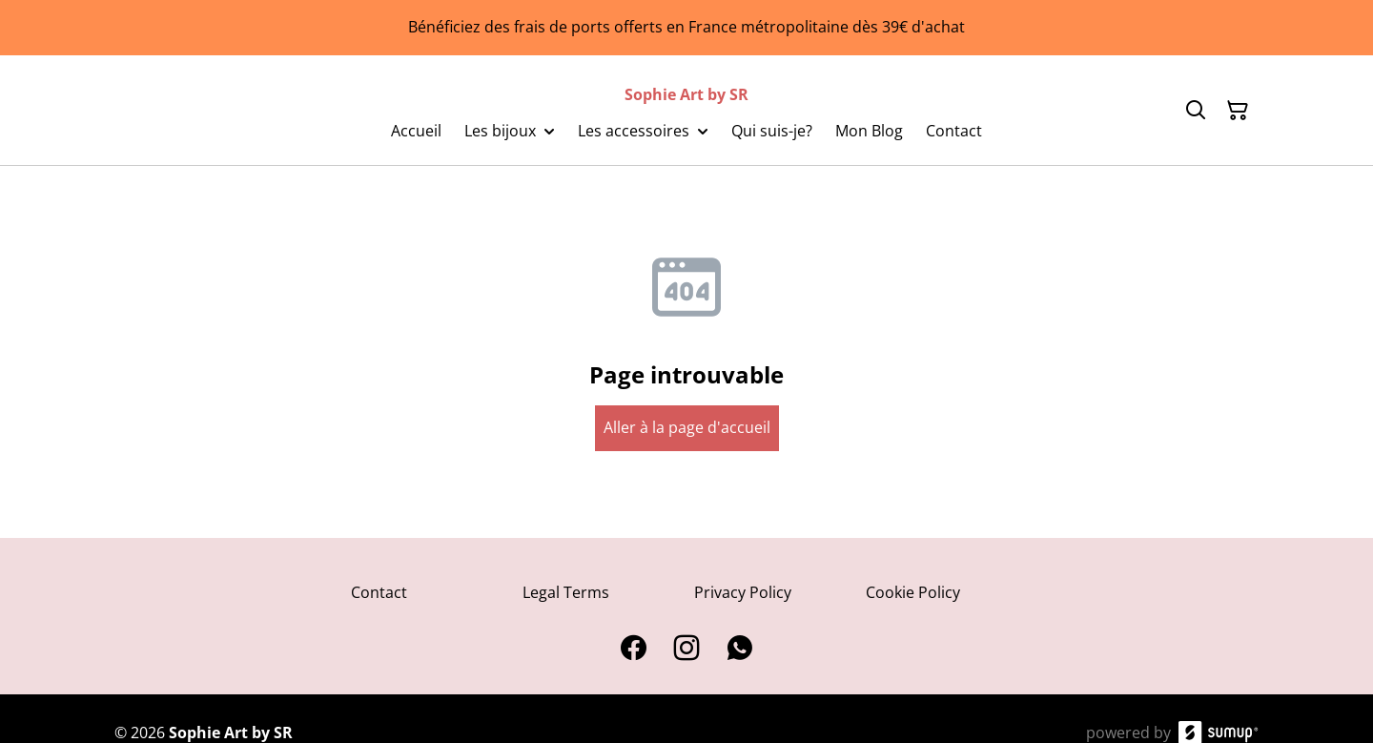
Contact (379, 592)
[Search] (1196, 111)
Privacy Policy (742, 592)
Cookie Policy (913, 592)
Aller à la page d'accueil (687, 427)
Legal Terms (566, 592)
